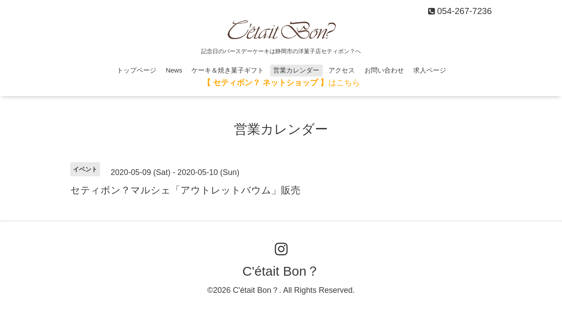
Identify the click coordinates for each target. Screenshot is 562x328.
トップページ (136, 70)
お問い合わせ (384, 70)
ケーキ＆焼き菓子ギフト (227, 70)
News (174, 70)
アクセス (341, 70)
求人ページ (429, 70)
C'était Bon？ (281, 271)
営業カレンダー (296, 70)
